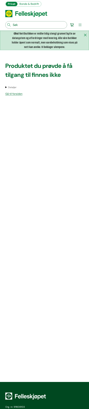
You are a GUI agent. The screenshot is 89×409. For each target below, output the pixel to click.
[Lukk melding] (85, 35)
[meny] (80, 25)
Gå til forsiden (13, 94)
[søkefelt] (36, 25)
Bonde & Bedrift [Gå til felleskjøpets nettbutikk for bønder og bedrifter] (29, 4)
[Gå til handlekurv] (72, 25)
